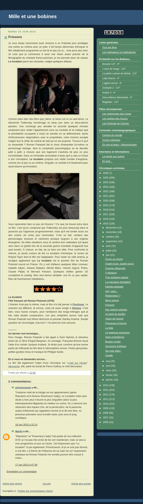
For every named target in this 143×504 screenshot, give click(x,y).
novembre (111, 232)
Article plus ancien (81, 483)
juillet (109, 250)
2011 (106, 399)
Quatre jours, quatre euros (119, 263)
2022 (106, 191)
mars (109, 370)
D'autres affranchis (115, 268)
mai (108, 361)
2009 (106, 408)
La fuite (109, 328)
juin (108, 255)
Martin (19, 431)
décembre (111, 227)
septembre (112, 241)
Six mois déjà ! (113, 351)
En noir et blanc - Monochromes (119, 144)
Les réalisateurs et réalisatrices (119, 52)
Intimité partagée (114, 286)
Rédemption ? (113, 295)
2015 (106, 223)
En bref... (107, 161)
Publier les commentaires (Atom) (35, 491)
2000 (106, 422)
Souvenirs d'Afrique (115, 346)
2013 (106, 390)
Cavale (109, 355)
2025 (106, 177)
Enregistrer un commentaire (22, 471)
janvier (110, 379)
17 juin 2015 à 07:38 (26, 464)
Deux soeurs (112, 300)
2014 (106, 385)
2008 (106, 413)
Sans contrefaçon (114, 337)
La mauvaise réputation (118, 282)
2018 (106, 209)
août (108, 246)
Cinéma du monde (112, 135)
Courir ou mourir (114, 259)
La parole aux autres (113, 156)
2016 (106, 219)
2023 (106, 187)
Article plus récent (12, 483)
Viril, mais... (111, 291)
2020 (106, 200)
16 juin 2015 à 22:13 (26, 424)
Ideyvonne (14, 366)
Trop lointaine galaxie (116, 277)
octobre (110, 236)
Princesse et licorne (116, 323)
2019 (106, 205)
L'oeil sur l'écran (77, 363)
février (109, 375)
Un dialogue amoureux (117, 332)
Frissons (110, 305)
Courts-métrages (111, 140)
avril (108, 365)
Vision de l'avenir (114, 318)
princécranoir (23, 387)
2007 (106, 417)
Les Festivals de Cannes (115, 123)
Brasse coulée (113, 341)
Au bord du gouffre (115, 314)
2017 (106, 214)
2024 (106, 182)
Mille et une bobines (33, 16)
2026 (106, 173)
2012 (106, 394)
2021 (106, 196)
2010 (106, 404)
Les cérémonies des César (116, 113)
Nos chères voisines (116, 309)
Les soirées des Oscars (115, 118)
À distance (111, 272)
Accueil (47, 483)
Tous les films (109, 47)
